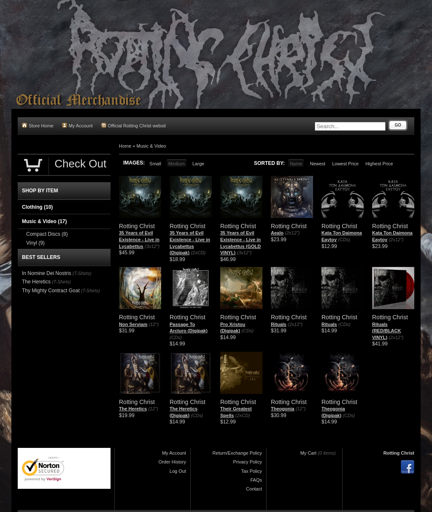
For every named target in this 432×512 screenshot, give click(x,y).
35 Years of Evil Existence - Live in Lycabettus (139, 239)
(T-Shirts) (82, 273)
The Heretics (133, 408)
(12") (154, 324)
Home (125, 145)
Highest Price (379, 163)
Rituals (278, 324)
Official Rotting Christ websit (133, 125)
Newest (317, 163)
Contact (254, 488)
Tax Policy (251, 471)
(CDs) (344, 239)
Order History (172, 461)
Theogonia (282, 408)
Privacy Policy (247, 461)
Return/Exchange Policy (237, 452)
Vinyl (35, 243)
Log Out (178, 471)
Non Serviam (133, 324)
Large (198, 163)
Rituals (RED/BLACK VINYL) (386, 331)
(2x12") (292, 232)
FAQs (256, 479)
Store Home (38, 125)
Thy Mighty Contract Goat (51, 291)
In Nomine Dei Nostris (46, 273)
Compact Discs (47, 234)
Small (155, 163)
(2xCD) (198, 252)
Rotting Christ (398, 452)
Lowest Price (345, 163)
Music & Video (151, 145)
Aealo (277, 232)
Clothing (37, 207)
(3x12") (152, 246)
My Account (77, 125)
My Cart (308, 452)
